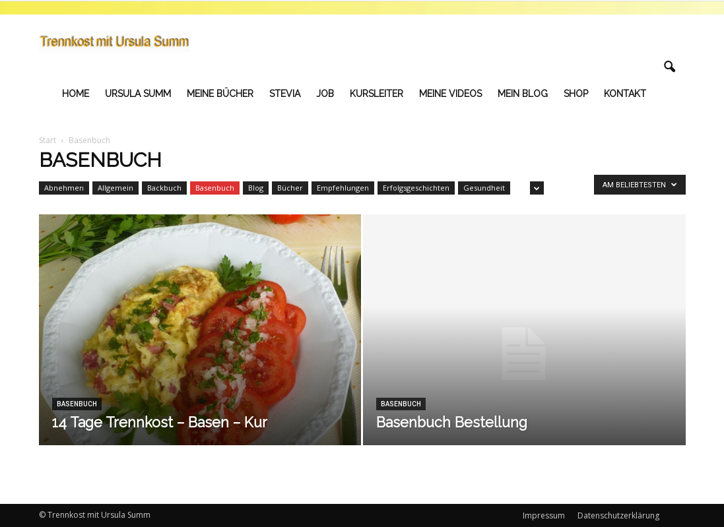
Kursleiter (376, 93)
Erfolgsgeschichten (416, 188)
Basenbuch (214, 188)
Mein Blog (523, 93)
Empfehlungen (343, 188)
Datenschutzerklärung (618, 515)
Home (75, 93)
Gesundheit (484, 188)
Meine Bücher (220, 93)
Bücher (290, 188)
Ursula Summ (138, 93)
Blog (255, 188)
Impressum (544, 515)
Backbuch (164, 188)
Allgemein (115, 188)
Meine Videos (450, 93)
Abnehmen (64, 188)
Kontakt (625, 93)
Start (47, 140)
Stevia (284, 93)
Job (325, 93)
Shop (576, 93)
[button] (670, 67)
